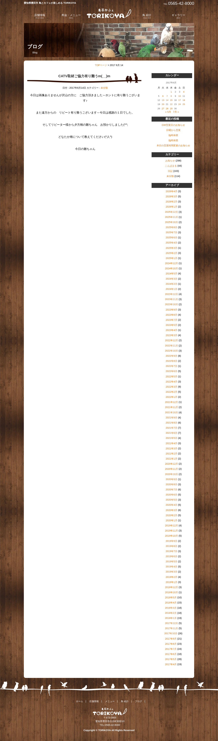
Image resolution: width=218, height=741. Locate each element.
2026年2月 (171, 201)
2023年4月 (171, 330)
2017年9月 (171, 638)
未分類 (104, 87)
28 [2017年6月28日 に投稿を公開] (167, 108)
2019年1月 (171, 582)
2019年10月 (171, 535)
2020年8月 (171, 484)
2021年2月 (171, 453)
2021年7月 (171, 427)
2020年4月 (171, 504)
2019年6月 (171, 556)
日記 (170, 171)
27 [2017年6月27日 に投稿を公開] (163, 108)
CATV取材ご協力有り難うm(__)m (84, 76)
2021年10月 (171, 412)
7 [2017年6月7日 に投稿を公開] (167, 96)
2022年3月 (171, 386)
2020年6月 (171, 494)
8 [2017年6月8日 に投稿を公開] (171, 96)
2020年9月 (171, 479)
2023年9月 (171, 309)
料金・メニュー (71, 16)
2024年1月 (171, 289)
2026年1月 (171, 206)
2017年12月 (171, 623)
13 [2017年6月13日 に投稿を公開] (163, 100)
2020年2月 (171, 515)
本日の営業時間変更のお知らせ (173, 145)
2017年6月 (171, 654)
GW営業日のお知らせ (173, 125)
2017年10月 (170, 633)
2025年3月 (171, 248)
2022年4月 (171, 381)
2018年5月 (171, 597)
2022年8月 (171, 361)
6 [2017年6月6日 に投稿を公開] (163, 96)
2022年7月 (171, 366)
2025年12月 (171, 212)
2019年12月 (171, 525)
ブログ (138, 701)
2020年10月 (171, 474)
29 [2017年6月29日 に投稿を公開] (171, 108)
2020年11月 (171, 469)
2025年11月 (171, 217)
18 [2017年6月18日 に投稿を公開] (184, 100)
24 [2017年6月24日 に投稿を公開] (179, 104)
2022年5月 (171, 376)
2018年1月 (171, 618)
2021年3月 (171, 448)
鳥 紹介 (146, 16)
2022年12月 (171, 340)
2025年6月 (171, 237)
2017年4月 (171, 664)
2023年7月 (171, 319)
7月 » (176, 111)
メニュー (110, 701)
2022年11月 (171, 345)
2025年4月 (171, 242)
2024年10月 (171, 268)
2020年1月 (171, 520)
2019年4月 (171, 566)
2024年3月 (171, 278)
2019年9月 (171, 541)
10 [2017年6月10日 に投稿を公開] (179, 96)
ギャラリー (178, 16)
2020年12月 (171, 463)
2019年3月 (171, 571)
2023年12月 (171, 294)
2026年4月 (171, 191)
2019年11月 (171, 530)
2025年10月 (171, 222)
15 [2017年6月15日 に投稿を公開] (171, 100)
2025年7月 (171, 232)
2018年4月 (171, 602)
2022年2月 (171, 391)
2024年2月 (171, 284)
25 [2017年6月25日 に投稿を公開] (184, 104)
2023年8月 (171, 314)
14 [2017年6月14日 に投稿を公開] (167, 100)
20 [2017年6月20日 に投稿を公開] (163, 104)
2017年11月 (171, 628)
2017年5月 (171, 659)
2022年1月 (171, 397)
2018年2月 (171, 613)
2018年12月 (171, 587)
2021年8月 (171, 422)
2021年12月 (171, 402)
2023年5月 (171, 325)
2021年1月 (171, 458)
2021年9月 (171, 417)
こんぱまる (171, 165)
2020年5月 (171, 499)
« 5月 (168, 111)
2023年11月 (171, 299)
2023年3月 (171, 335)
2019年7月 (171, 551)
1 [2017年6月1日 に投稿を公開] (171, 92)
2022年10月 (171, 350)
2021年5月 (171, 438)
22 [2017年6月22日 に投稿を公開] (171, 104)
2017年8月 (171, 643)
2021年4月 (171, 443)
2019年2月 (171, 577)
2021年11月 (171, 407)
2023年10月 (171, 304)
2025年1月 (171, 258)
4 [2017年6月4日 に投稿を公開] (183, 92)
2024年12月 (171, 263)
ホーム (79, 701)
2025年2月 (171, 253)
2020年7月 (171, 489)
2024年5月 (171, 273)
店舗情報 (39, 16)
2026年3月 (171, 196)
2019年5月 (171, 561)
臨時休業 (173, 135)
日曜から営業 (173, 130)
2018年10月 (171, 592)
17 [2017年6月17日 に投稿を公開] (179, 100)
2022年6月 (171, 371)
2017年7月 (171, 649)
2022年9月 (171, 355)
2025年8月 (171, 227)
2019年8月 (171, 546)
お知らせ (170, 160)
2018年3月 (171, 607)
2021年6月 (171, 433)
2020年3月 (171, 510)
